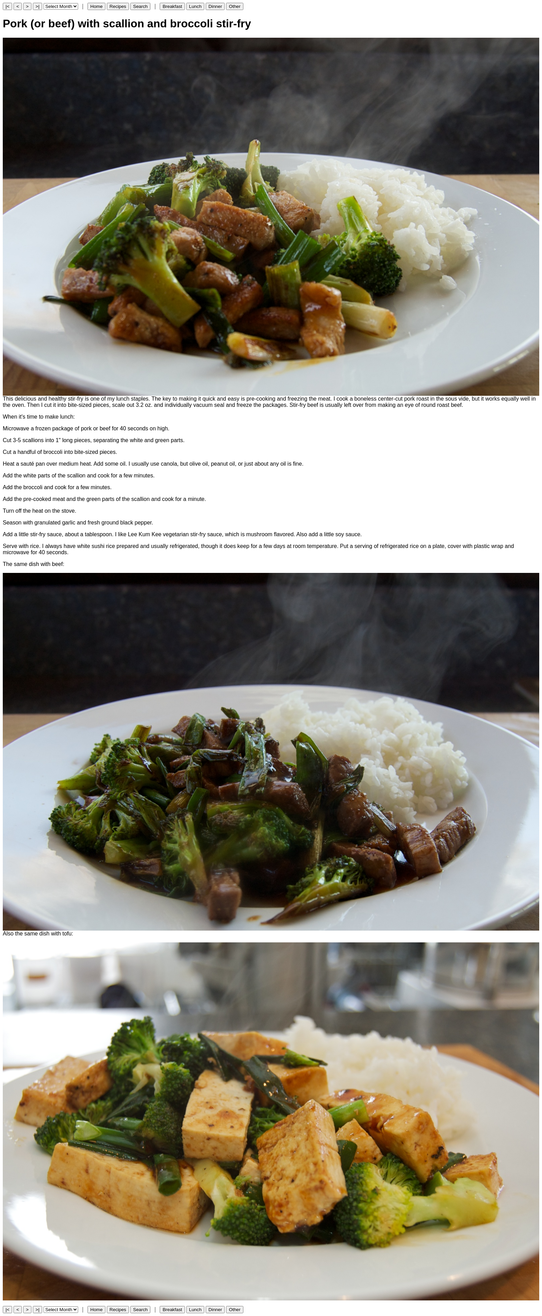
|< (7, 6)
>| (37, 6)
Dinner (215, 6)
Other (234, 6)
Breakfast (172, 6)
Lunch (195, 6)
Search (140, 6)
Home (96, 6)
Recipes (118, 6)
